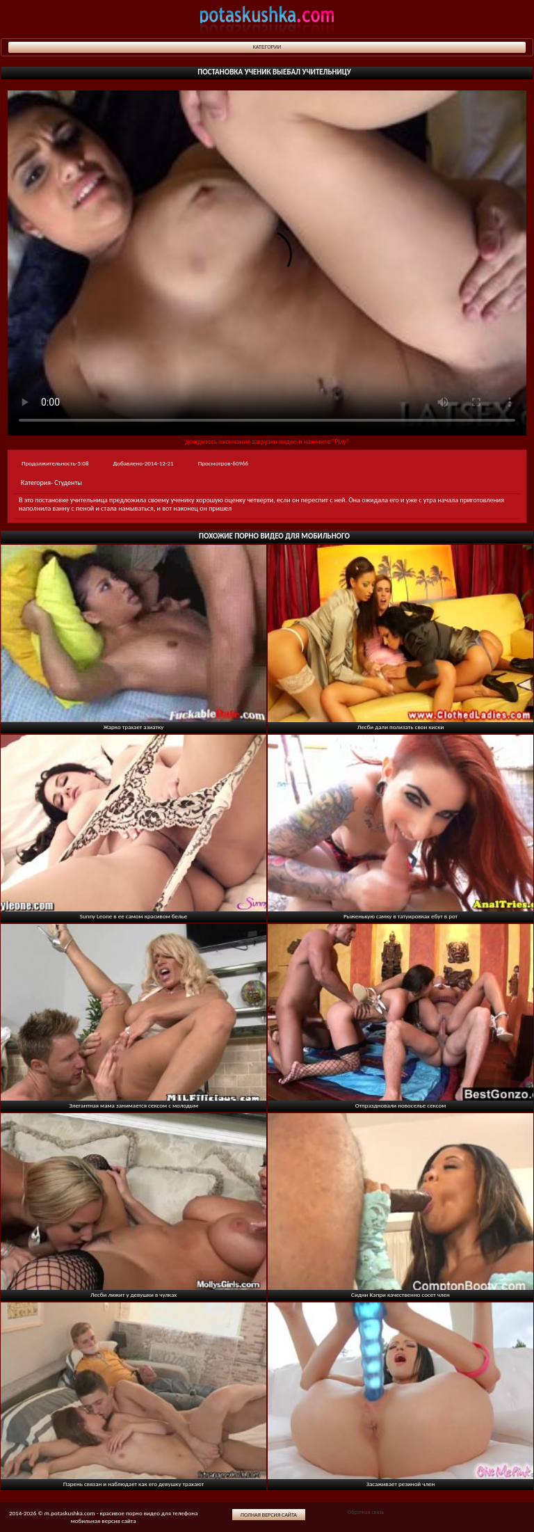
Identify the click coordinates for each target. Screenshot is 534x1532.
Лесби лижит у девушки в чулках (133, 1294)
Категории (267, 47)
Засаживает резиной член (400, 1483)
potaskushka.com (267, 19)
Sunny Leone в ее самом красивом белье (133, 916)
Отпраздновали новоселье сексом (400, 1105)
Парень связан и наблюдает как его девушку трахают (133, 1483)
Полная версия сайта (269, 1514)
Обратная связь (366, 1511)
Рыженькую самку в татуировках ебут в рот (400, 916)
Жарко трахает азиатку (134, 727)
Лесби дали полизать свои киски (400, 727)
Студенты (68, 482)
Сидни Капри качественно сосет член (400, 1294)
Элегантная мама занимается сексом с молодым (133, 1105)
